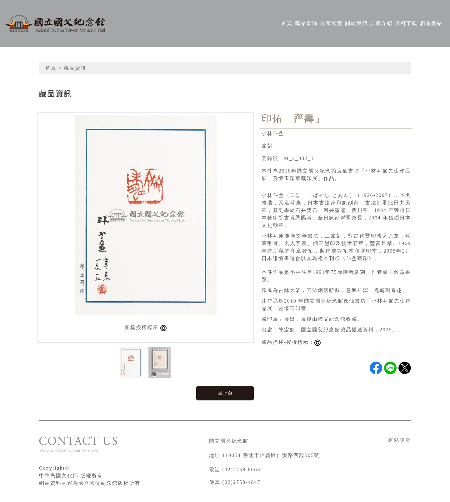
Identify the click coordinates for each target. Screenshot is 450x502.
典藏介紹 (381, 23)
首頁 (286, 23)
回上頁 (225, 393)
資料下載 (406, 23)
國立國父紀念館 (228, 441)
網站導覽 (399, 440)
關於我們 (356, 23)
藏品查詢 (306, 23)
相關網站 (431, 23)
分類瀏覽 (331, 23)
